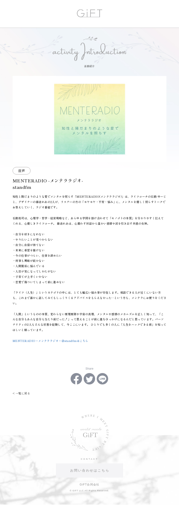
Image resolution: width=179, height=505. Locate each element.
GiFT (89, 13)
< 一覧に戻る (21, 393)
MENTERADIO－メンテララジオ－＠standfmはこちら (50, 341)
